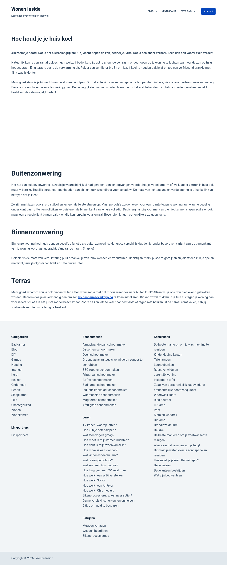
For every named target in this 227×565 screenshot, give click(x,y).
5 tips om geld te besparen (100, 505)
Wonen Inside (26, 9)
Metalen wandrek (165, 415)
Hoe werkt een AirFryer (98, 485)
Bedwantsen (162, 465)
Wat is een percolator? (98, 460)
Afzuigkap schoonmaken (99, 405)
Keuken (16, 380)
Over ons (189, 11)
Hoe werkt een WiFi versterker (103, 475)
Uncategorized (21, 405)
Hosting (16, 365)
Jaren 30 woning (165, 374)
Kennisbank (169, 11)
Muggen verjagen (94, 525)
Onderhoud (18, 385)
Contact (208, 11)
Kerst (14, 374)
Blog (153, 11)
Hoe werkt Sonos (94, 480)
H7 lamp (159, 405)
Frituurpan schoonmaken (99, 374)
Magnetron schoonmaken (100, 400)
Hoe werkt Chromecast (98, 490)
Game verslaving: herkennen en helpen (109, 500)
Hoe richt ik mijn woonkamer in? (104, 445)
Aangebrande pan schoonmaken (104, 344)
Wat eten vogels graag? (98, 435)
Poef (157, 410)
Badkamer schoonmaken (99, 385)
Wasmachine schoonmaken (101, 395)
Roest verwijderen (166, 370)
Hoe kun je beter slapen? (99, 430)
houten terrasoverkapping (95, 297)
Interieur (17, 370)
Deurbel (159, 430)
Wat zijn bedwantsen (168, 475)
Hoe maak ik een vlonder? (100, 450)
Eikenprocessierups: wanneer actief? (107, 495)
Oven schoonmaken (96, 354)
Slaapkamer (19, 395)
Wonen (16, 410)
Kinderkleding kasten (168, 354)
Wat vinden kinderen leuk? (100, 455)
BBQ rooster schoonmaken (101, 370)
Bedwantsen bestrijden (169, 470)
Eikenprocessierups (96, 536)
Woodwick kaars (165, 395)
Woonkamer (19, 415)
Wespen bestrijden (95, 531)
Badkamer (18, 344)
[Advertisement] (113, 131)
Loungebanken (164, 365)
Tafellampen (162, 359)
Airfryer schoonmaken (98, 380)
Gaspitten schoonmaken (99, 349)
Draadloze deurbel (166, 425)
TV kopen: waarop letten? (100, 425)
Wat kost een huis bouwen (100, 465)
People (16, 390)
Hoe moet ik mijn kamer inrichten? (106, 440)
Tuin (14, 400)
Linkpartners (19, 435)
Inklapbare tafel (164, 380)
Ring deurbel (162, 400)
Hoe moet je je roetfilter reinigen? (176, 460)
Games (16, 359)
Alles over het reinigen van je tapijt (177, 445)
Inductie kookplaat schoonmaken (105, 390)
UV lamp (159, 420)
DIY (13, 354)
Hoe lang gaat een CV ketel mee (104, 470)
